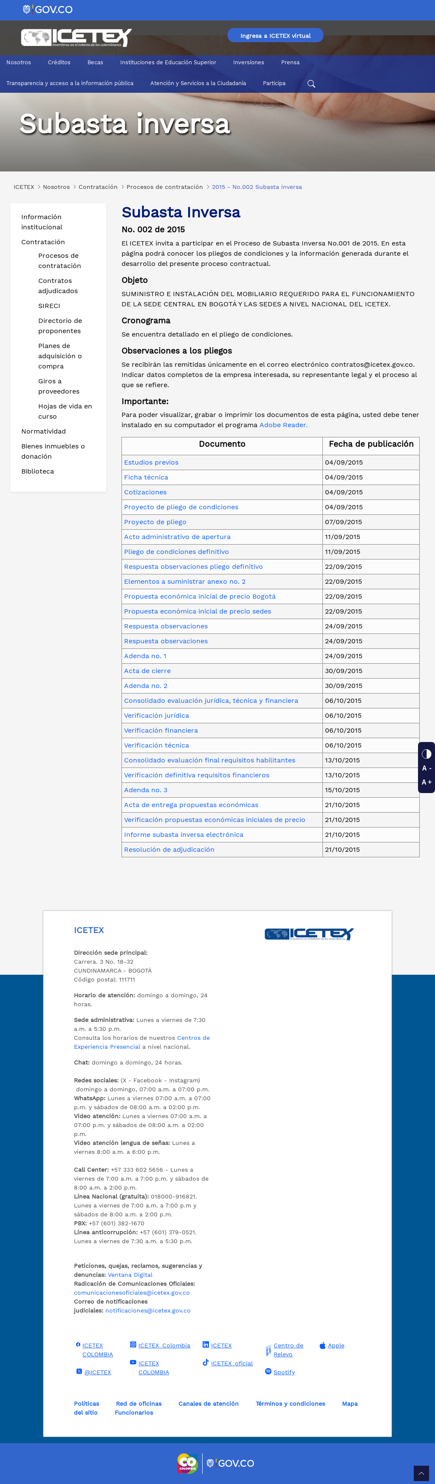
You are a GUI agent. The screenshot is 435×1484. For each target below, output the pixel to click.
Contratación (43, 242)
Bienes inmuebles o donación (53, 451)
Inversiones (248, 62)
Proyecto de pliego (155, 522)
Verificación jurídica (156, 715)
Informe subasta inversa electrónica (183, 834)
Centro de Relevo (283, 1350)
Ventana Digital (130, 1274)
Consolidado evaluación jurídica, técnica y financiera (211, 700)
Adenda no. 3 (145, 790)
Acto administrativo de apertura (177, 537)
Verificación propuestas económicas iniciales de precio (214, 820)
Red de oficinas (138, 1403)
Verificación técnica (156, 745)
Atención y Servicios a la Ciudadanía (198, 83)
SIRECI (49, 306)
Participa (274, 83)
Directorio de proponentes (60, 326)
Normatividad (43, 431)
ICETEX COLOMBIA (93, 1349)
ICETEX (216, 1345)
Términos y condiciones (290, 1403)
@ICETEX (92, 1372)
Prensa (290, 62)
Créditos (59, 62)
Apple (331, 1345)
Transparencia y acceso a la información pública (69, 83)
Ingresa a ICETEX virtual (275, 35)
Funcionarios (134, 1412)
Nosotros (18, 62)
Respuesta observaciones (166, 626)
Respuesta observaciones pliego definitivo (193, 566)
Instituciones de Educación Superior (168, 62)
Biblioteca (37, 471)
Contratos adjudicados (58, 286)
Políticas (86, 1403)
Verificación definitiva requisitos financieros (196, 775)
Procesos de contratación (59, 260)
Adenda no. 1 (145, 656)
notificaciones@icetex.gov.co (148, 1310)
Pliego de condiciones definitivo (176, 552)
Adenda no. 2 (145, 686)
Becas (95, 62)
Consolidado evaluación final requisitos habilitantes (209, 760)
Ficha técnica (146, 477)
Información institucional (41, 222)
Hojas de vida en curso (65, 411)
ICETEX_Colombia (159, 1345)
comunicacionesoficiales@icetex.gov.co (132, 1292)
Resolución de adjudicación (169, 849)
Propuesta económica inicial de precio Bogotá (200, 596)
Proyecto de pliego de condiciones (181, 507)
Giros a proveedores (58, 386)
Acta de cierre (147, 671)
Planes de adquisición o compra (60, 356)
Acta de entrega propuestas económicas (191, 805)
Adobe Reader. (284, 425)
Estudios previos (151, 462)
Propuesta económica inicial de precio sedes (197, 611)
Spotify (279, 1372)
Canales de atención (208, 1403)
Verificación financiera (161, 730)
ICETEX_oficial (227, 1363)
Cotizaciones (145, 492)
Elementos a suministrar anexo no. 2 (185, 581)
